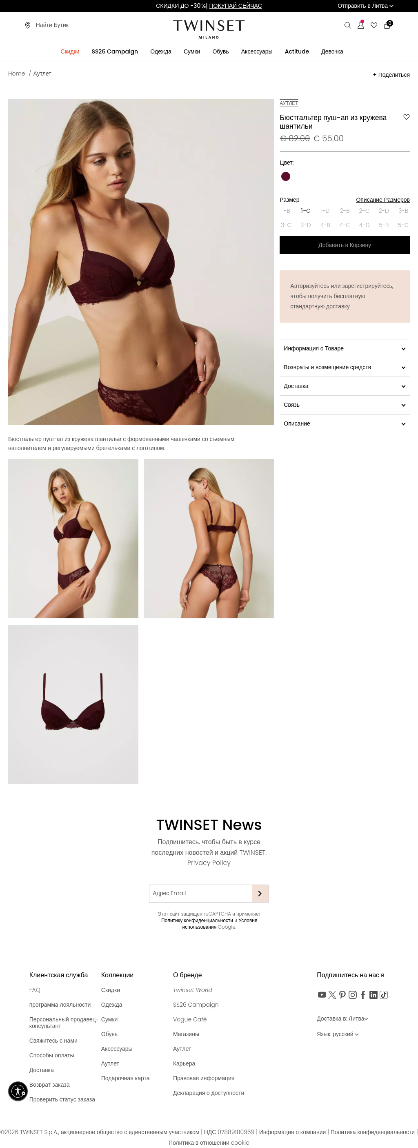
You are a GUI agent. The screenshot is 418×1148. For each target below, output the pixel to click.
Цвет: (286, 162)
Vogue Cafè (190, 1019)
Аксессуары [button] (257, 51)
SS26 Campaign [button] (114, 51)
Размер (345, 200)
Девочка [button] (332, 51)
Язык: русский (338, 1034)
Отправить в (366, 6)
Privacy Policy (209, 862)
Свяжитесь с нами (53, 1041)
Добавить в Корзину (344, 245)
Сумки (109, 1019)
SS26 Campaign (196, 1005)
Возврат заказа (49, 1085)
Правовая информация (203, 1078)
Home (16, 73)
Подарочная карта (125, 1078)
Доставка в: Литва (342, 1018)
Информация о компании (293, 1132)
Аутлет (42, 73)
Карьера (184, 1063)
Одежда (111, 1005)
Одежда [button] (160, 51)
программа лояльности (60, 1005)
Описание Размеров (383, 200)
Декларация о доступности (208, 1093)
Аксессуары (117, 1049)
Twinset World (192, 990)
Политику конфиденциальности (197, 920)
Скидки (110, 990)
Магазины (186, 1034)
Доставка (41, 1070)
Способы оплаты (51, 1055)
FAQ (34, 990)
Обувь (109, 1034)
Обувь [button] (220, 51)
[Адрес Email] (200, 894)
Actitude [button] (297, 51)
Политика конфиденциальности (373, 1132)
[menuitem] (69, 50)
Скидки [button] (69, 51)
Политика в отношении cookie (209, 1143)
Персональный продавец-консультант (64, 1022)
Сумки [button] (192, 51)
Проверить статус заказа (62, 1099)
